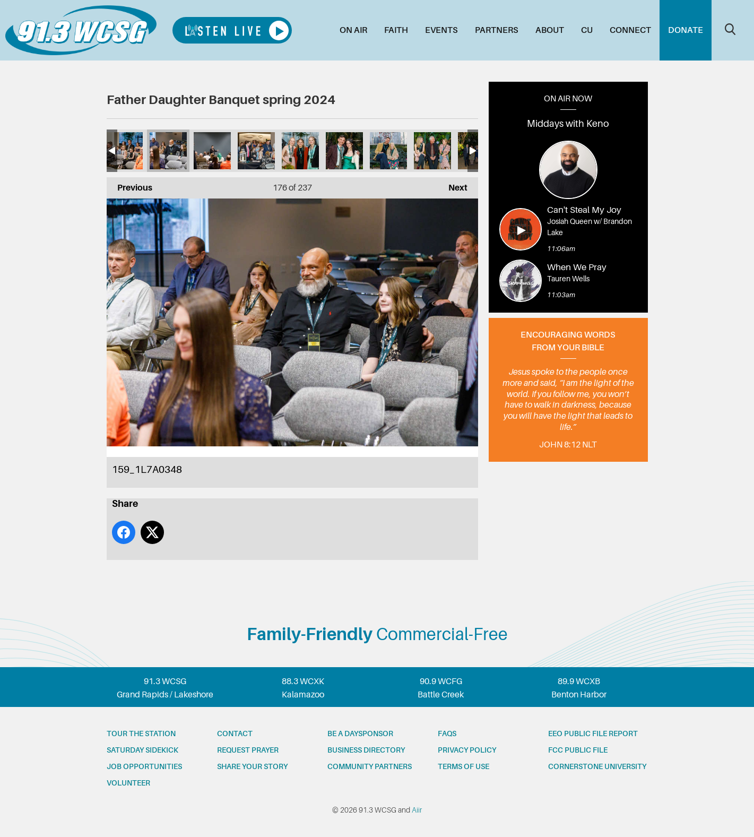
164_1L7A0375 (388, 150)
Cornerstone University (597, 766)
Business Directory (366, 750)
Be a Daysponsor (360, 733)
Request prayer (248, 750)
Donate (685, 30)
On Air (353, 30)
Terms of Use (463, 766)
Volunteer (128, 783)
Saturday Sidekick (142, 750)
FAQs (447, 733)
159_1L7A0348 (168, 150)
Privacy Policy (467, 750)
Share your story (252, 766)
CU (587, 30)
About (549, 30)
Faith (396, 30)
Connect (630, 30)
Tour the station (141, 733)
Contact (235, 733)
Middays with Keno (568, 123)
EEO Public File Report (593, 733)
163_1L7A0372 (344, 150)
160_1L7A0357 (212, 150)
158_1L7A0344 (124, 150)
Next (452, 185)
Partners (496, 30)
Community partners (369, 766)
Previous (129, 185)
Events (441, 30)
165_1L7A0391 (432, 150)
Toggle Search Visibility (730, 29)
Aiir (417, 810)
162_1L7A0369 (300, 150)
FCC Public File (578, 750)
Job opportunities (144, 766)
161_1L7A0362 (256, 150)
